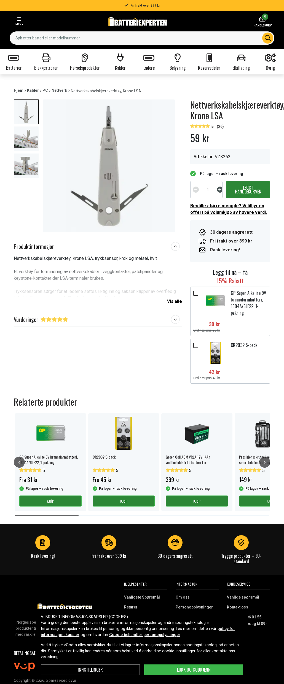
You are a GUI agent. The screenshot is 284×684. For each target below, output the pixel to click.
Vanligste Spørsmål (142, 597)
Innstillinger (90, 669)
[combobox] (142, 38)
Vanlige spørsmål (243, 597)
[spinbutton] (208, 189)
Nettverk (59, 90)
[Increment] (220, 189)
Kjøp (50, 501)
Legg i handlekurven (248, 189)
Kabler (33, 90)
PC (45, 90)
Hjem (18, 90)
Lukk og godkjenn (194, 669)
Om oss (183, 597)
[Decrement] (196, 189)
